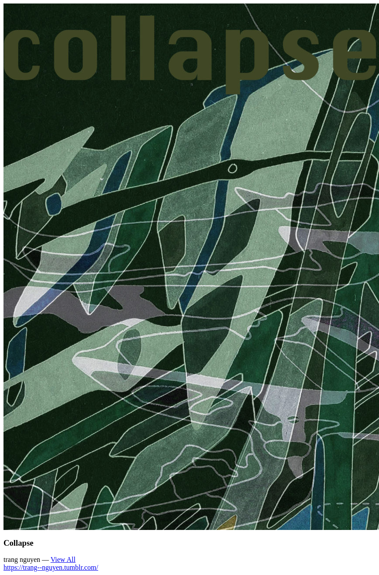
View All (63, 559)
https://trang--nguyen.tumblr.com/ (50, 567)
